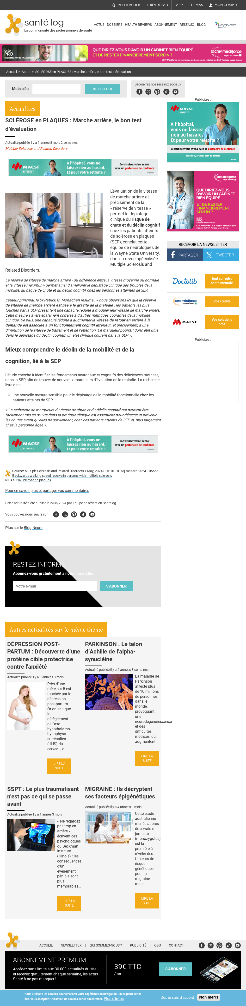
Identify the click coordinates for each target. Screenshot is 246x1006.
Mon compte (226, 5)
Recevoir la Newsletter (203, 244)
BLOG (201, 25)
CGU (157, 945)
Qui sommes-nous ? (106, 945)
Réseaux (187, 25)
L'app (178, 5)
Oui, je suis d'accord (177, 997)
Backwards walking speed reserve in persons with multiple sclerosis (62, 476)
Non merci (208, 997)
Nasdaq (220, 21)
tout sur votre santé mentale (222, 281)
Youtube (92, 513)
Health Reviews (138, 25)
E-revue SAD (157, 5)
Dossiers (114, 25)
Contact (176, 945)
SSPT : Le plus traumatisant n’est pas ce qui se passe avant (43, 796)
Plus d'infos (114, 998)
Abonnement (165, 25)
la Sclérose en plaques (34, 480)
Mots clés (20, 88)
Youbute (175, 91)
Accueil (11, 72)
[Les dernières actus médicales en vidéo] (203, 400)
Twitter (148, 91)
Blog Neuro (33, 527)
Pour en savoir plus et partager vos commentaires (47, 490)
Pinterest (157, 91)
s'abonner (175, 969)
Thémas (196, 5)
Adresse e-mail (26, 578)
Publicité (138, 945)
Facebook (139, 91)
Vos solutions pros (222, 322)
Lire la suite (59, 766)
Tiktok (166, 91)
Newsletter (71, 945)
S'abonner (116, 586)
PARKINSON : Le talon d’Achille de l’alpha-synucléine (113, 651)
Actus (99, 25)
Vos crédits (222, 301)
